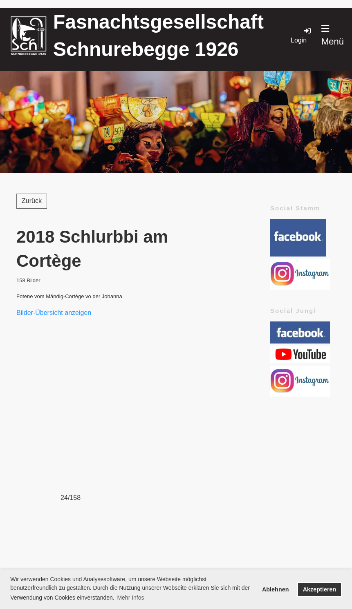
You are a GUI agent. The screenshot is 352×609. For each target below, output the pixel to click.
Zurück (32, 200)
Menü (332, 35)
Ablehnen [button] (275, 589)
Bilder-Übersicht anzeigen (53, 312)
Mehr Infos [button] (130, 597)
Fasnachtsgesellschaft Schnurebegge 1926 (158, 35)
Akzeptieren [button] (319, 589)
